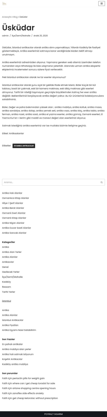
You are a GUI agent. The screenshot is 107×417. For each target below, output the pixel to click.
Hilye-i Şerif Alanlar (12, 203)
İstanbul (6, 301)
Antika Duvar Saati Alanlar (16, 227)
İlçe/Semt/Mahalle (21, 35)
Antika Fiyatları (10, 325)
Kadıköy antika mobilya (15, 364)
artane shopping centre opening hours (34, 388)
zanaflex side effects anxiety (28, 393)
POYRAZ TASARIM (53, 414)
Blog (15, 17)
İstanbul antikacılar (24, 146)
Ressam (6, 286)
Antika (5, 247)
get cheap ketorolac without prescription (35, 398)
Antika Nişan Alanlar (13, 223)
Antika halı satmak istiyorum (18, 354)
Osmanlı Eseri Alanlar (13, 213)
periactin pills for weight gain (29, 378)
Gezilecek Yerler (11, 272)
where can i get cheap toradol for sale (34, 383)
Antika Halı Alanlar (12, 193)
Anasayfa (6, 17)
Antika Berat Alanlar (13, 208)
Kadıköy (6, 281)
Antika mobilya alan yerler (16, 349)
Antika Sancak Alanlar (14, 233)
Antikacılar (8, 262)
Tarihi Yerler (8, 292)
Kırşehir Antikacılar (12, 359)
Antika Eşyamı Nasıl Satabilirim (19, 330)
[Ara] (50, 182)
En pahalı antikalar (12, 344)
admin (5, 35)
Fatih (5, 378)
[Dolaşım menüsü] (101, 3)
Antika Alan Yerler (11, 252)
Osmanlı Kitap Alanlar (14, 218)
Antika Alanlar (10, 257)
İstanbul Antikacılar (12, 320)
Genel (5, 267)
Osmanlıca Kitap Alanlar (15, 198)
